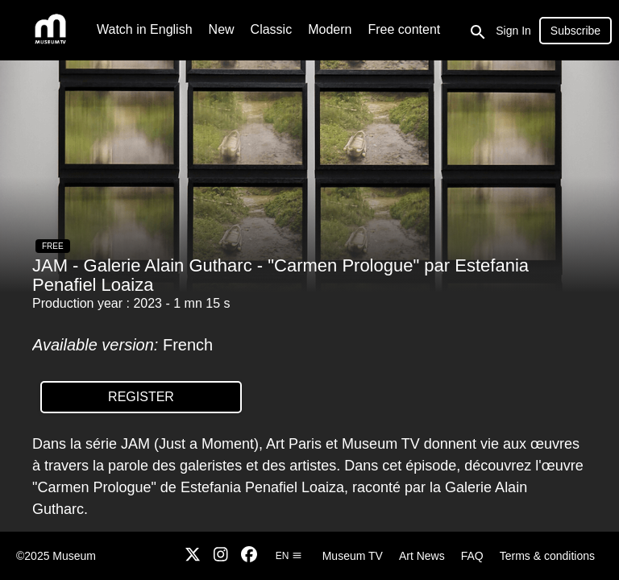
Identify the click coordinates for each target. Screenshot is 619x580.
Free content (404, 29)
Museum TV (352, 555)
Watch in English (145, 29)
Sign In (513, 30)
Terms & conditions (547, 555)
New (222, 29)
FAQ (472, 555)
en (289, 555)
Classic (272, 29)
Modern (329, 29)
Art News (422, 555)
